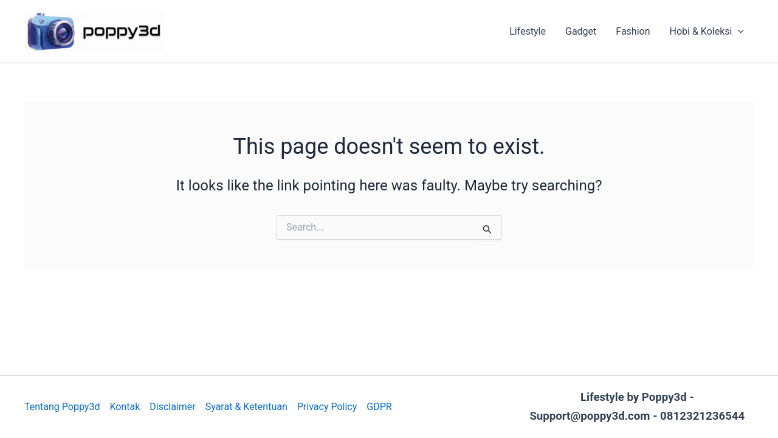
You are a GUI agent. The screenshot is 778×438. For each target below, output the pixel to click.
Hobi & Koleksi (707, 31)
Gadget (580, 31)
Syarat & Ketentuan (246, 406)
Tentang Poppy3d (62, 406)
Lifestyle (527, 31)
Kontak (124, 406)
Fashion (633, 31)
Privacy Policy (327, 406)
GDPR (379, 406)
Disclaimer (172, 406)
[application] (738, 31)
